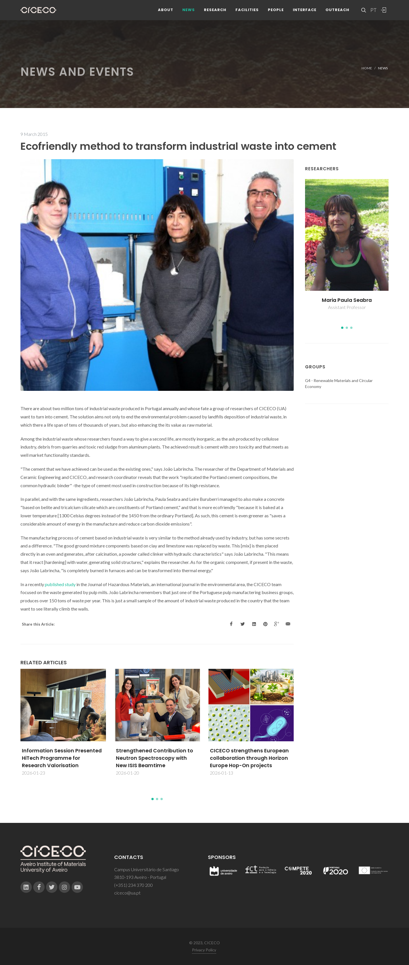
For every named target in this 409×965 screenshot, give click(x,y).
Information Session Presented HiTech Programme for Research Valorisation (62, 758)
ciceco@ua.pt (127, 892)
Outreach (337, 14)
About (165, 14)
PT (373, 14)
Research (215, 14)
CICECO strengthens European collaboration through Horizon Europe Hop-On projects (249, 758)
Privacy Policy (204, 949)
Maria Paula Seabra (347, 300)
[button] (152, 799)
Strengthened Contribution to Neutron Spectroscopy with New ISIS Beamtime (154, 758)
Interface (304, 14)
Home (367, 68)
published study (60, 584)
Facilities (247, 14)
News (188, 14)
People (276, 14)
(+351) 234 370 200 (133, 885)
